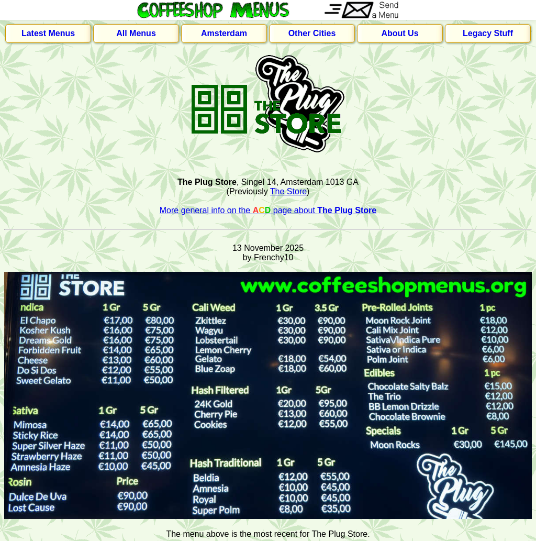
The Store (288, 191)
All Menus (136, 33)
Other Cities (312, 33)
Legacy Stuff (488, 33)
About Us (399, 33)
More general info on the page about (268, 210)
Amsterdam (224, 33)
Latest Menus (48, 33)
